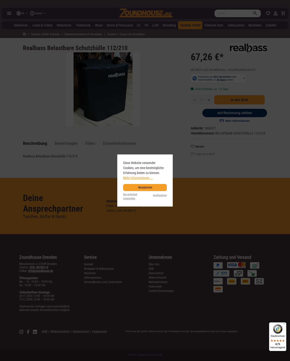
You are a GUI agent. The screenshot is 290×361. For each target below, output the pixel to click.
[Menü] (284, 324)
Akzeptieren (145, 187)
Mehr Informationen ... (138, 178)
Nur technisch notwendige (130, 196)
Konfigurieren (160, 195)
